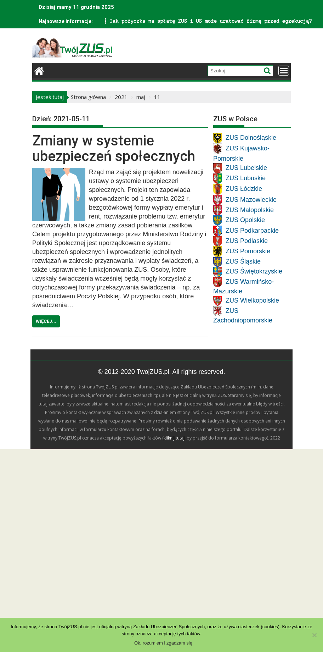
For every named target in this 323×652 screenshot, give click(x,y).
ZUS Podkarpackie (252, 230)
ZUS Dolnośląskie (251, 137)
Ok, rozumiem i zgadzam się (163, 643)
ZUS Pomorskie (248, 251)
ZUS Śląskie (243, 261)
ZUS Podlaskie (247, 240)
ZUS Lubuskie (246, 178)
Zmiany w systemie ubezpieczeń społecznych (113, 148)
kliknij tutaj (174, 438)
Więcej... (46, 321)
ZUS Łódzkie (244, 188)
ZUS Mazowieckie (251, 199)
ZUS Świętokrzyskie (254, 271)
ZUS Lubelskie (246, 167)
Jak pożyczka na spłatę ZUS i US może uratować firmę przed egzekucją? (128, 21)
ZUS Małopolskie (250, 209)
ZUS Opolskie (245, 219)
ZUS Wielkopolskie (252, 300)
